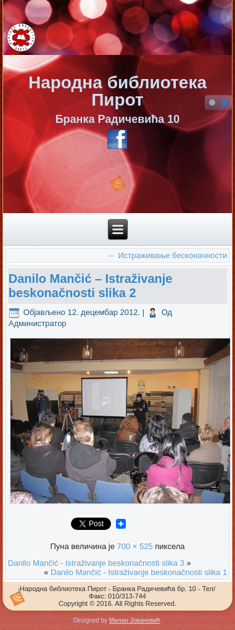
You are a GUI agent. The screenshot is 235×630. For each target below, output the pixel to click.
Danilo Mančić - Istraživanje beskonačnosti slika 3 (96, 563)
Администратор (38, 323)
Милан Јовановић (134, 620)
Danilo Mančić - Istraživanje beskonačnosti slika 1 (139, 572)
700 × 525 (134, 546)
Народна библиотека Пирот (117, 91)
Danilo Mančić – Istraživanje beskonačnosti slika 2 (91, 286)
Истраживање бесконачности (167, 255)
